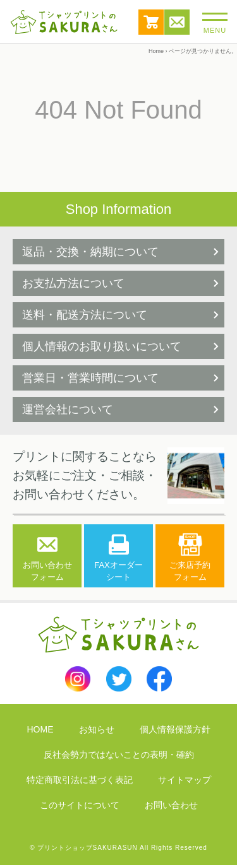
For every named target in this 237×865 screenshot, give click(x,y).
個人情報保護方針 (175, 729)
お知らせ (96, 729)
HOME (40, 729)
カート (151, 22)
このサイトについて (79, 805)
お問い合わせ (177, 22)
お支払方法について (73, 283)
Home (156, 51)
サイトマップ (184, 780)
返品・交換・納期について (90, 251)
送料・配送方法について (84, 315)
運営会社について (67, 409)
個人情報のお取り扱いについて (101, 346)
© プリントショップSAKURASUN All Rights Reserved (118, 847)
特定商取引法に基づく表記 (80, 780)
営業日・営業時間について (90, 378)
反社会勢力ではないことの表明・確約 (119, 755)
